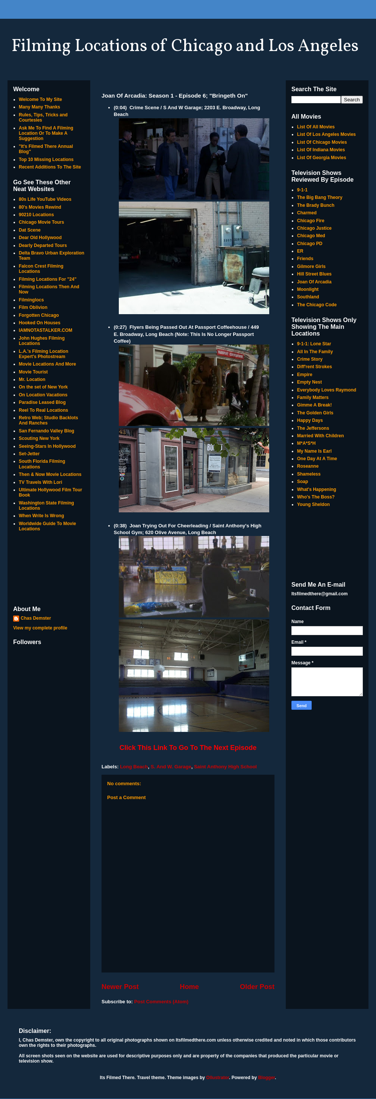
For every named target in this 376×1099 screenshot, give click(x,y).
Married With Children (320, 435)
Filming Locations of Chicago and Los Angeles (185, 47)
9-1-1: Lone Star (314, 343)
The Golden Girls (315, 413)
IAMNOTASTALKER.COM (45, 330)
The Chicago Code (317, 304)
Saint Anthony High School (225, 766)
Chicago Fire (310, 220)
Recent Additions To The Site (50, 167)
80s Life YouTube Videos (45, 199)
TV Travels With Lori (40, 482)
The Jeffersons (313, 428)
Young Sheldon (313, 504)
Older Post (257, 987)
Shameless (309, 474)
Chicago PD (309, 243)
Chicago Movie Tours (41, 222)
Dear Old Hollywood (40, 237)
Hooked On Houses (40, 322)
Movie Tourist (33, 372)
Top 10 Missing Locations (46, 159)
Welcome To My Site (40, 99)
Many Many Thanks (39, 107)
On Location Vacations (43, 394)
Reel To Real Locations (43, 410)
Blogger (266, 1077)
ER (300, 251)
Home (189, 987)
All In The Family (315, 351)
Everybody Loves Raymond (326, 390)
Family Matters (313, 397)
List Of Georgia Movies (321, 157)
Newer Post (120, 987)
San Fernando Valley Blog (46, 431)
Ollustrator (217, 1077)
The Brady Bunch (315, 205)
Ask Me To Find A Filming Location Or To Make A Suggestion (46, 133)
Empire (304, 374)
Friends (305, 258)
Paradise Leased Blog (42, 402)
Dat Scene (30, 230)
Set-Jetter (29, 453)
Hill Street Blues (314, 274)
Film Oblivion (33, 307)
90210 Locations (36, 214)
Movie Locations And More (47, 364)
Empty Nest (309, 382)
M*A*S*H (306, 443)
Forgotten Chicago (39, 315)
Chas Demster (36, 618)
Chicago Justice (314, 228)
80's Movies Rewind (40, 207)
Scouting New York (39, 438)
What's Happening (316, 489)
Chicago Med (311, 235)
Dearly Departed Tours (43, 245)
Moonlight (307, 289)
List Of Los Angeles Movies (326, 134)
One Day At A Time (317, 458)
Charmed (307, 212)
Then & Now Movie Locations (50, 474)
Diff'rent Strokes (314, 366)
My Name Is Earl (314, 451)
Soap (302, 481)
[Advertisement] (49, 569)
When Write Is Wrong (41, 515)
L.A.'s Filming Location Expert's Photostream (43, 354)
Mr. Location (32, 379)
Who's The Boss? (316, 497)
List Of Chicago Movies (322, 142)
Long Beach (134, 766)
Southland (308, 297)
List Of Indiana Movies (321, 149)
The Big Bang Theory (320, 197)
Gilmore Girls (311, 266)
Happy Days (310, 420)
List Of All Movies (316, 126)
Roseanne (307, 466)
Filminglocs (31, 300)
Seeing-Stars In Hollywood (47, 446)
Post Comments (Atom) (161, 1001)
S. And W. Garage (171, 766)
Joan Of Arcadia (314, 282)
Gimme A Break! (314, 405)
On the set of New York (43, 387)
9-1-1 (302, 190)
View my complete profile (40, 628)
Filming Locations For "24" (47, 279)
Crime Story (310, 359)
